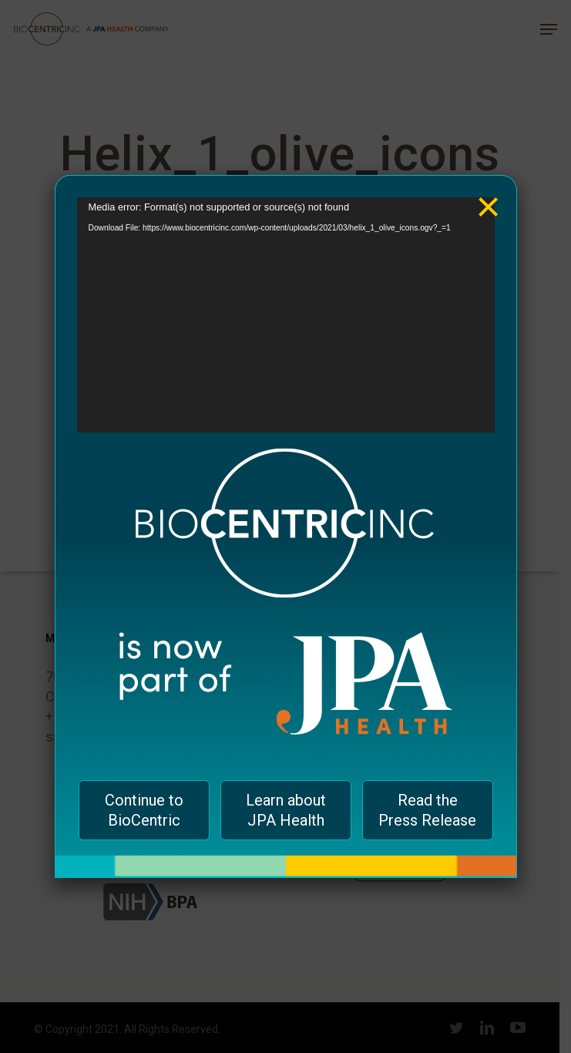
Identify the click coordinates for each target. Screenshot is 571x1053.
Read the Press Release (427, 810)
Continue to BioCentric (144, 810)
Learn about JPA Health (286, 810)
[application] (286, 314)
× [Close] (488, 195)
